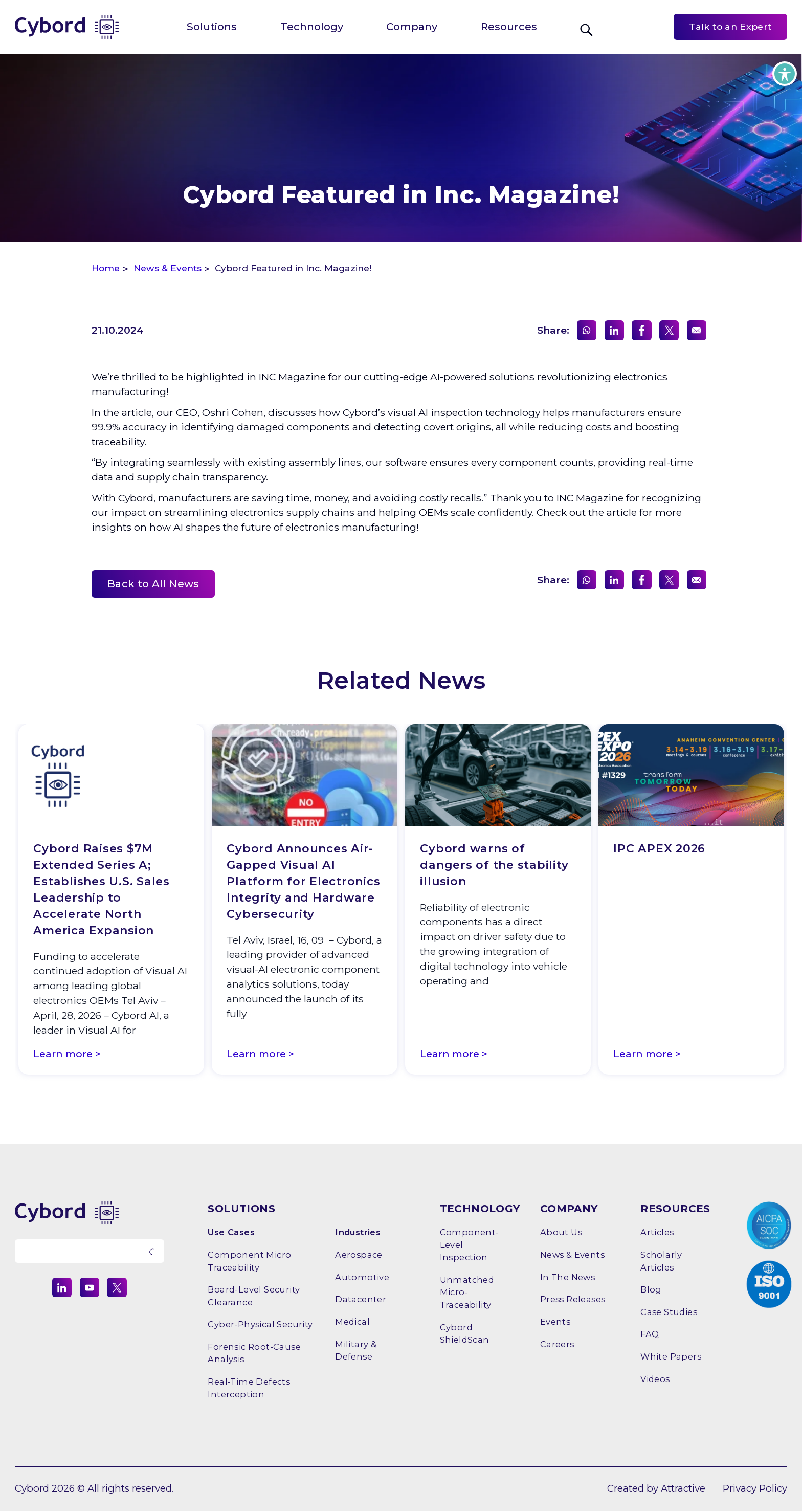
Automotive (362, 1277)
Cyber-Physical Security (260, 1324)
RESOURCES (675, 1208)
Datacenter (360, 1299)
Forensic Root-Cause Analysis (254, 1353)
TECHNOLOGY (480, 1208)
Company (411, 26)
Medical (352, 1322)
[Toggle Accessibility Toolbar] (784, 73)
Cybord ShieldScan (464, 1333)
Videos (655, 1379)
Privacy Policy (755, 1488)
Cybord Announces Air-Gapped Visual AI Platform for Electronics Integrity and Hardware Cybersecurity (303, 881)
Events (555, 1322)
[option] (111, 902)
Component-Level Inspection (469, 1244)
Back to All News (153, 583)
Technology (311, 26)
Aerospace (359, 1255)
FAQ (649, 1334)
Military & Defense (355, 1350)
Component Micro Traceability (249, 1261)
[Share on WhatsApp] (586, 330)
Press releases (573, 1299)
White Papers (670, 1356)
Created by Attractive (656, 1488)
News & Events (572, 1255)
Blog (651, 1289)
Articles (657, 1232)
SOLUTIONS (241, 1208)
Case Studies (668, 1312)
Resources (509, 26)
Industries (358, 1232)
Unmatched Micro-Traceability (467, 1292)
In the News (567, 1277)
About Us (561, 1232)
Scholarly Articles (661, 1261)
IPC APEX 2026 (659, 849)
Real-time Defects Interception (249, 1387)
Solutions (212, 26)
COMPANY (569, 1208)
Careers (557, 1344)
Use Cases (231, 1232)
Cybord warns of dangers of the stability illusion (494, 865)
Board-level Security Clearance (254, 1295)
